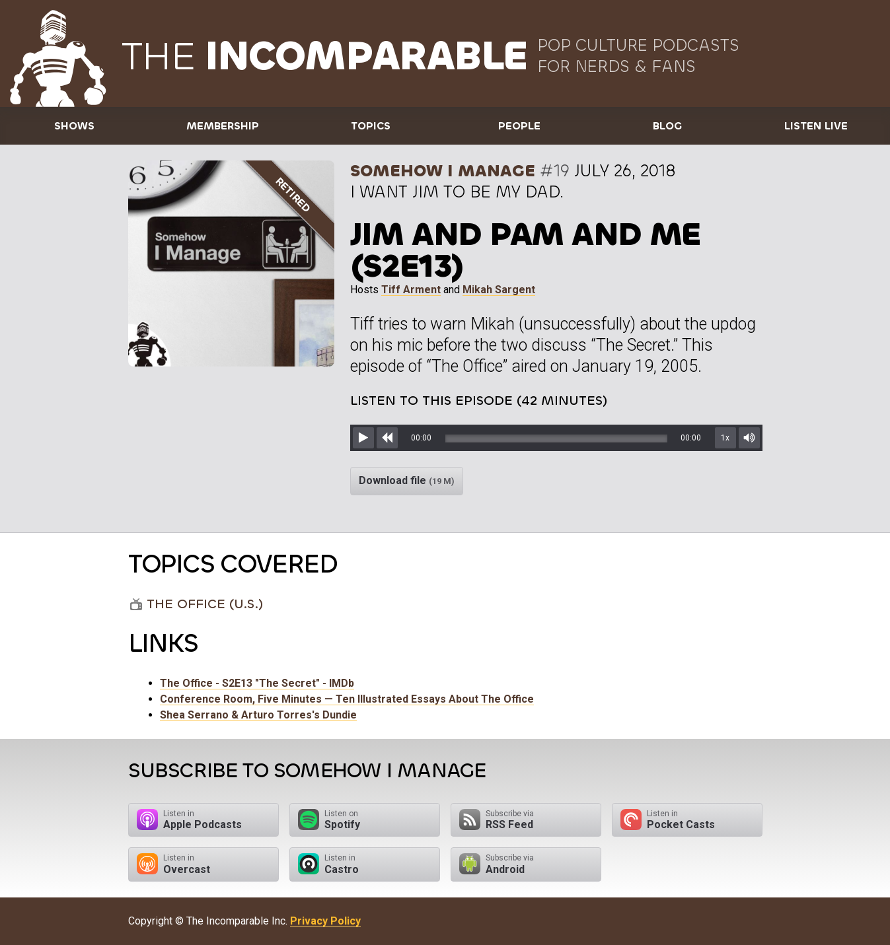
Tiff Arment (411, 289)
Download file (407, 480)
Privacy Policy (325, 921)
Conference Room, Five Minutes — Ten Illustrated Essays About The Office (347, 699)
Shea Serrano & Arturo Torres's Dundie (258, 715)
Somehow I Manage (442, 171)
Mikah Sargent (499, 289)
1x (725, 437)
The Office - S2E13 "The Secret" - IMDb (257, 683)
